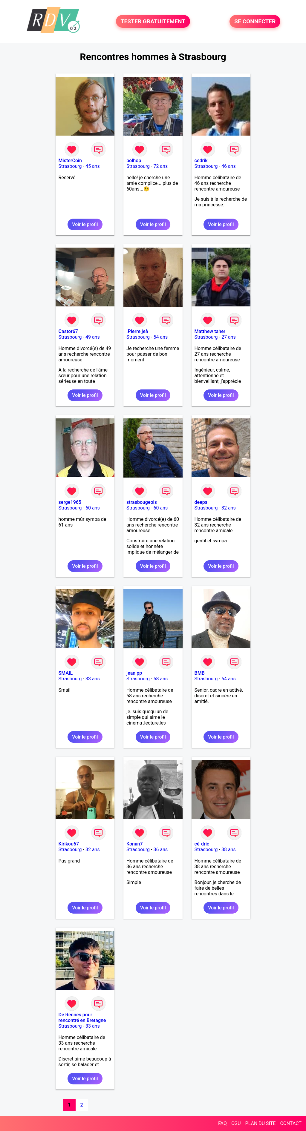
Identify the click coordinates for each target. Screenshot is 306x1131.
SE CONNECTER (255, 21)
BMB (200, 673)
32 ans (228, 508)
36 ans (160, 849)
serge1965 (70, 502)
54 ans (160, 337)
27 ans (228, 337)
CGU (236, 1123)
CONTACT (291, 1123)
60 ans (92, 508)
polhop (133, 160)
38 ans (228, 849)
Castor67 (68, 331)
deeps (201, 502)
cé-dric (202, 844)
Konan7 (134, 844)
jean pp (134, 673)
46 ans (228, 166)
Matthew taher (210, 331)
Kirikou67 (69, 844)
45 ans (92, 166)
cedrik (201, 160)
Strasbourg (70, 166)
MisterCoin (70, 160)
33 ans (92, 679)
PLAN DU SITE (260, 1123)
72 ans (160, 166)
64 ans (228, 679)
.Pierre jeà (137, 331)
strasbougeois (141, 502)
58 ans (160, 679)
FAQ (222, 1123)
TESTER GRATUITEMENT (153, 21)
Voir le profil (85, 224)
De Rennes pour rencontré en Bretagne (82, 1017)
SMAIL (66, 673)
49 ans (92, 337)
